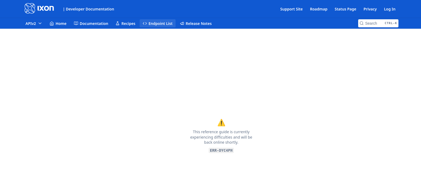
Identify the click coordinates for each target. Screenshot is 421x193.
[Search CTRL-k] (378, 23)
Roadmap (318, 9)
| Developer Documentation (88, 9)
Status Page (345, 9)
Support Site (291, 9)
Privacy (370, 9)
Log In (389, 9)
